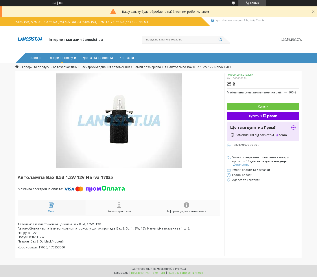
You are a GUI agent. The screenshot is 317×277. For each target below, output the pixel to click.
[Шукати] (220, 40)
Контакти (127, 57)
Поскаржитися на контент (148, 273)
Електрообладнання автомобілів (105, 67)
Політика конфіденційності (185, 273)
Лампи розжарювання (149, 67)
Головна (35, 57)
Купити (263, 106)
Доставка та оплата (98, 57)
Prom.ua (180, 269)
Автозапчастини (65, 67)
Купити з (263, 116)
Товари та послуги (62, 57)
